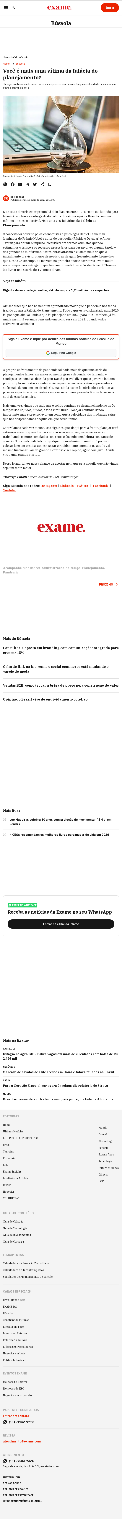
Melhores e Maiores (15, 1382)
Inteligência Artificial (16, 1178)
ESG (5, 1165)
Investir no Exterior (15, 1333)
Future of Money (109, 1168)
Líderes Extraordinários (18, 1346)
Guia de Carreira (13, 1241)
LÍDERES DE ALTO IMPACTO (20, 1138)
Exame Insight (12, 1171)
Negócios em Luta (14, 1353)
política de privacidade (18, 1495)
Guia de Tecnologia (15, 1228)
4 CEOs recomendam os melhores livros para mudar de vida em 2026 (59, 834)
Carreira (8, 1151)
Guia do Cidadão (13, 1221)
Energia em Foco (13, 1326)
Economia (9, 1158)
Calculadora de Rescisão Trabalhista (26, 1263)
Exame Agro (106, 1154)
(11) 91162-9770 (21, 1422)
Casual (103, 1134)
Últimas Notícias (13, 1131)
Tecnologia (106, 1161)
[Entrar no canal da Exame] (61, 924)
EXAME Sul (10, 1306)
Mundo (103, 1127)
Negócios (8, 1191)
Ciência (103, 1174)
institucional (12, 1477)
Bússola (61, 23)
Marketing (105, 1141)
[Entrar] (110, 7)
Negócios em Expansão (17, 1395)
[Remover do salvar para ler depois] (50, 184)
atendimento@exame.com (22, 1441)
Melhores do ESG (13, 1388)
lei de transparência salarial (22, 1501)
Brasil (6, 1145)
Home (6, 63)
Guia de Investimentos (17, 1235)
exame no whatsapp (22, 905)
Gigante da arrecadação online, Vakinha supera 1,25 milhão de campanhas (56, 290)
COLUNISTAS (11, 1198)
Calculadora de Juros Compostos (23, 1270)
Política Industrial (14, 1360)
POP (101, 1181)
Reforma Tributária (15, 1340)
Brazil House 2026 (14, 1300)
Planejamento (93, 568)
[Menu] (6, 7)
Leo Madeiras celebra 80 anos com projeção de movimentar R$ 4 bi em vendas (60, 822)
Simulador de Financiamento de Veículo (28, 1276)
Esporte (103, 1148)
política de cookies (15, 1489)
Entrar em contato (16, 1416)
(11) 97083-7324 (21, 1461)
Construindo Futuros (16, 1320)
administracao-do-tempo (61, 568)
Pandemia (11, 572)
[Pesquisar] (13, 7)
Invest (7, 1185)
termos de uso (12, 1483)
